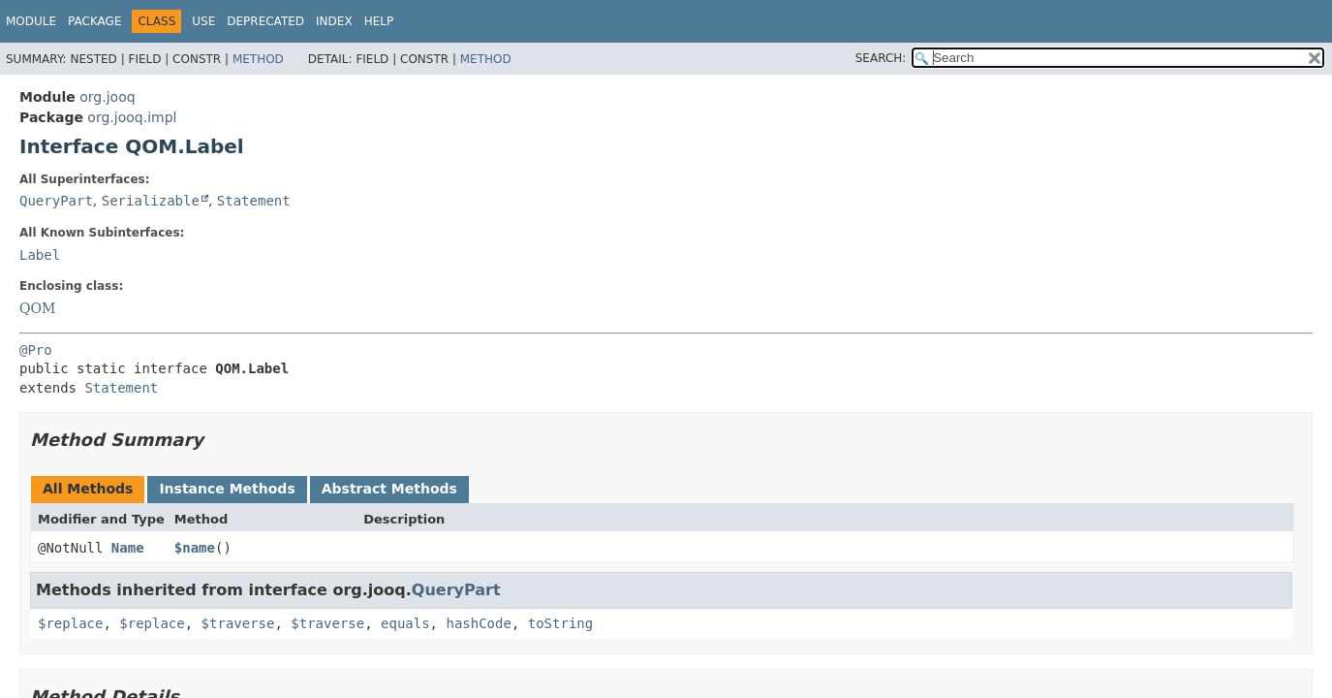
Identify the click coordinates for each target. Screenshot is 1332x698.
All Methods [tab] (88, 488)
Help (379, 21)
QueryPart (56, 200)
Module (31, 21)
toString (560, 623)
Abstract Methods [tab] (389, 488)
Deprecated (265, 21)
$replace (70, 623)
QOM (37, 308)
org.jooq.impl (131, 117)
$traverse (238, 623)
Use (203, 21)
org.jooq (107, 97)
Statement (254, 200)
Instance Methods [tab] (226, 488)
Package (94, 21)
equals (405, 623)
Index (334, 21)
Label (39, 255)
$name (194, 547)
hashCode (478, 623)
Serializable (151, 200)
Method (258, 59)
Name (127, 547)
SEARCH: (881, 58)
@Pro (35, 350)
